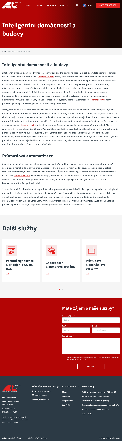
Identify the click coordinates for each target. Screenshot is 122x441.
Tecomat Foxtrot (46, 76)
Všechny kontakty (40, 399)
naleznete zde (81, 359)
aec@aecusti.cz (39, 395)
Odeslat (90, 366)
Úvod (4, 51)
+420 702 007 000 (107, 5)
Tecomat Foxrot (97, 99)
